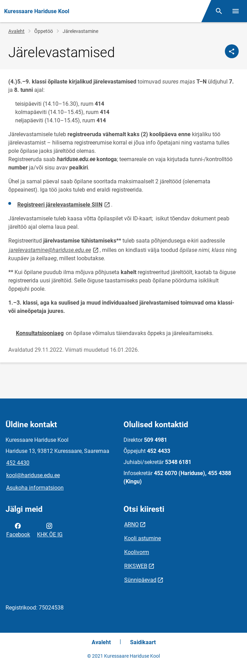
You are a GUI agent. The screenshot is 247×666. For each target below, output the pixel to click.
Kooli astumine (142, 538)
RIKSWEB (135, 566)
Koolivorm (136, 552)
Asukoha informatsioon (35, 487)
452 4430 (17, 462)
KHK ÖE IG (50, 529)
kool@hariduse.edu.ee (33, 475)
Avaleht (16, 31)
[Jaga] (232, 51)
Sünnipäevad (140, 580)
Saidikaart (143, 642)
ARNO (131, 524)
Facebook (18, 529)
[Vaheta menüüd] (235, 11)
